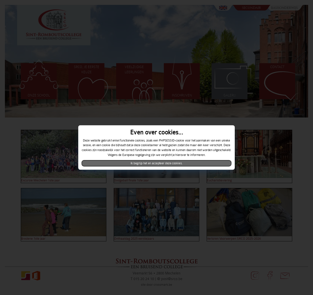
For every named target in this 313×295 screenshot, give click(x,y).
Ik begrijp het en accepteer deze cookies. (157, 163)
